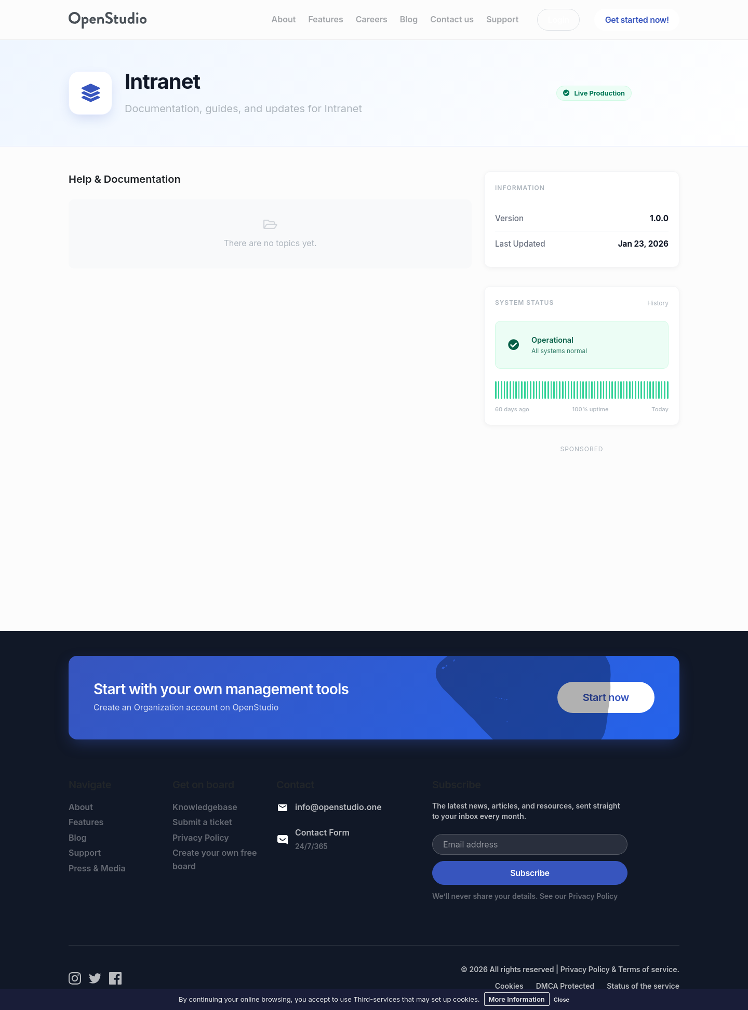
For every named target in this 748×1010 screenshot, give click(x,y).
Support (502, 19)
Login (558, 20)
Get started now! (637, 20)
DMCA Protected (565, 985)
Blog (409, 19)
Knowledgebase (204, 807)
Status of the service (643, 985)
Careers (372, 19)
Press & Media (97, 868)
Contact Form (322, 832)
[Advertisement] (581, 533)
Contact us (452, 19)
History (658, 303)
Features (325, 19)
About (284, 19)
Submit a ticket (202, 822)
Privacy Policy (200, 837)
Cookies (509, 985)
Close (561, 999)
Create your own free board (214, 859)
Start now (606, 697)
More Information (517, 999)
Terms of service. (648, 969)
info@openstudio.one (338, 807)
